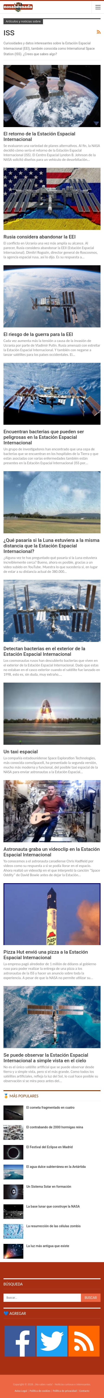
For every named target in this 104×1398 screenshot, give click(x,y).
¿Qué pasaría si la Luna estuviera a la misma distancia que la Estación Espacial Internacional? (51, 545)
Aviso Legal (21, 1390)
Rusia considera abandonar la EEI (39, 237)
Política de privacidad (64, 1390)
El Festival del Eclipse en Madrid (49, 1147)
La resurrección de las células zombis (53, 1226)
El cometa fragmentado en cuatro (50, 1107)
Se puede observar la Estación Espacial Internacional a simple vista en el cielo (45, 1057)
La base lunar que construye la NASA (53, 1206)
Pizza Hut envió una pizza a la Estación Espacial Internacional (45, 954)
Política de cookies (40, 1390)
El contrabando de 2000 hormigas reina (54, 1127)
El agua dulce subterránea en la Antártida (56, 1167)
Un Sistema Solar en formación (48, 1186)
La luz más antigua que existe (47, 1246)
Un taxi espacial (20, 751)
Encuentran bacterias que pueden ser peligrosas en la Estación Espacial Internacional (43, 437)
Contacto (84, 1390)
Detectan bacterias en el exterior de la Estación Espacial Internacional (44, 651)
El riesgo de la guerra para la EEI (38, 334)
